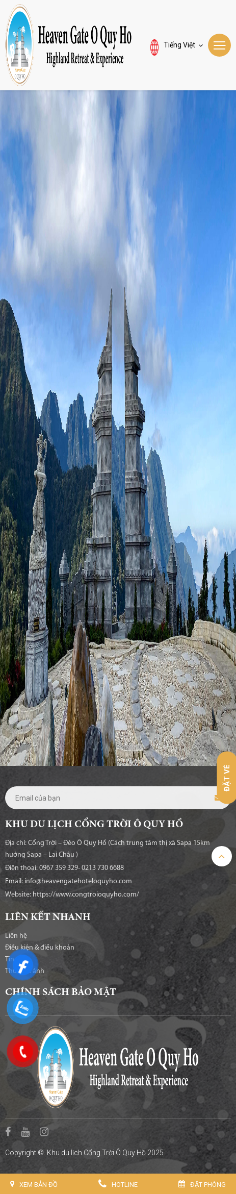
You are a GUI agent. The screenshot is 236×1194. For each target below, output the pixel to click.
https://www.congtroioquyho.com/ (86, 895)
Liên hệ (16, 936)
